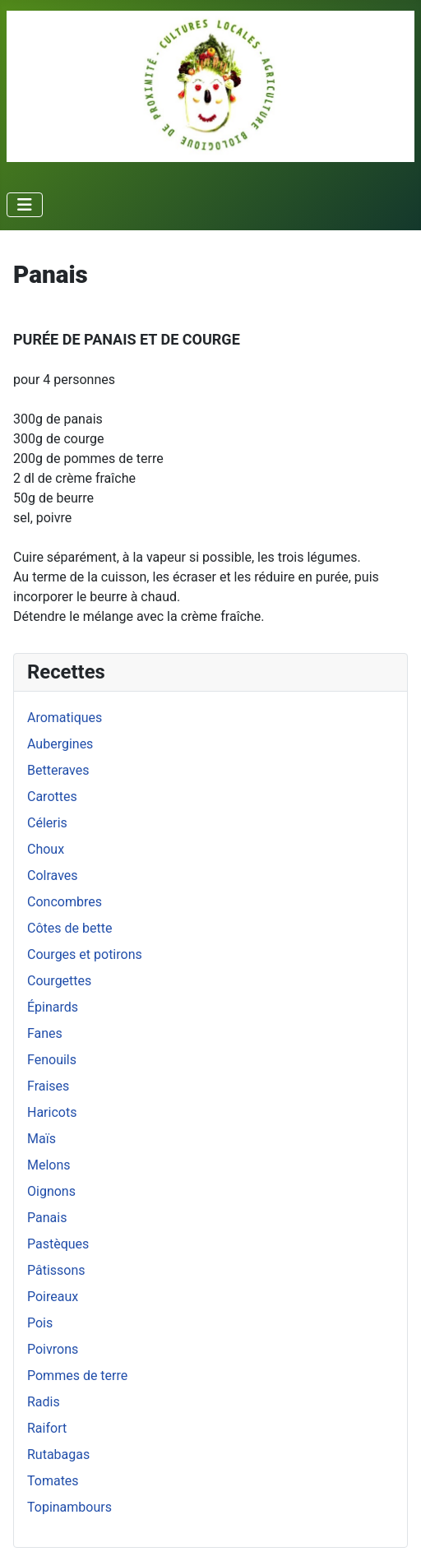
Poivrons (52, 1349)
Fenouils (51, 1060)
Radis (43, 1402)
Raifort (47, 1428)
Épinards (52, 1007)
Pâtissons (56, 1270)
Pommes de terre (77, 1375)
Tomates (53, 1481)
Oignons (51, 1191)
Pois (40, 1323)
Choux (45, 849)
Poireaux (52, 1296)
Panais (47, 1217)
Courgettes (59, 981)
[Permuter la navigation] (25, 204)
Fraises (48, 1086)
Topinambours (69, 1507)
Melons (49, 1165)
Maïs (41, 1138)
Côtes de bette (69, 928)
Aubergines (60, 744)
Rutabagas (58, 1454)
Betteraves (58, 770)
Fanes (44, 1033)
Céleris (47, 823)
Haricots (51, 1112)
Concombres (64, 902)
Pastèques (58, 1244)
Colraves (52, 875)
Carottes (52, 796)
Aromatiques (64, 717)
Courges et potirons (84, 954)
